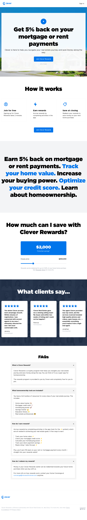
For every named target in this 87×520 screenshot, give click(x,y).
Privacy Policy (16, 509)
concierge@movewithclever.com (25, 475)
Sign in (81, 3)
